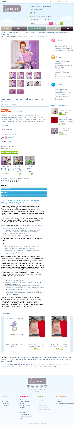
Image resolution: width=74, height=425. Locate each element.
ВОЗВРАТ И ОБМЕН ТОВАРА (27, 401)
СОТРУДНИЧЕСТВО (25, 414)
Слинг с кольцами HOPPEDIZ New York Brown (64, 130)
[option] (24, 54)
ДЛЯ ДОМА (4, 405)
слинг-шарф (68, 359)
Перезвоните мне (47, 6)
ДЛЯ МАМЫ (5, 401)
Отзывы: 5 (4, 195)
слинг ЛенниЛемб (6, 361)
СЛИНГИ (4, 399)
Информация (5, 1)
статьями (22, 276)
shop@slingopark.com (36, 9)
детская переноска (26, 357)
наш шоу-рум (21, 299)
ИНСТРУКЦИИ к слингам (26, 407)
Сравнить (7, 125)
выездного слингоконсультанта (29, 301)
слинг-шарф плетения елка (9, 359)
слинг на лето (60, 359)
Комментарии (5, 192)
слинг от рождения (13, 357)
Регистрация (69, 1)
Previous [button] (2, 334)
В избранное (8, 129)
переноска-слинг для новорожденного (44, 357)
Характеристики (5, 188)
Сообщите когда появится (9, 152)
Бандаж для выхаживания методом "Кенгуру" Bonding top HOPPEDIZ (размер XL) (59, 346)
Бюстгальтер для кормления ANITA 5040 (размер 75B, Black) (65, 110)
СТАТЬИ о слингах (24, 410)
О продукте (4, 185)
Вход (61, 1)
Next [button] (71, 334)
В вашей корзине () (68, 23)
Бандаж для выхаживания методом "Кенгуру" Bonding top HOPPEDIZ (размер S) (37, 346)
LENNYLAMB (9, 146)
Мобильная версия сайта (44, 409)
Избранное (56, 23)
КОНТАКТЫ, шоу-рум (25, 405)
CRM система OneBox (40, 423)
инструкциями (13, 276)
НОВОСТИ (22, 412)
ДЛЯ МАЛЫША (5, 403)
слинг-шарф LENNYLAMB (26, 359)
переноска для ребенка (63, 357)
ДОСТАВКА (22, 399)
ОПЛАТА (22, 403)
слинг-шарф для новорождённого (45, 359)
